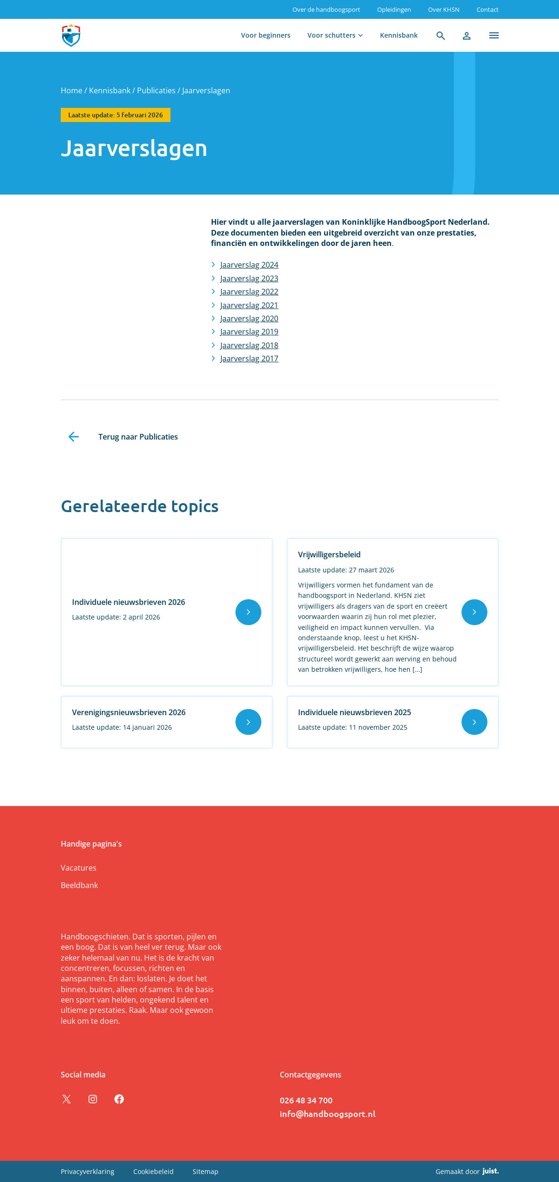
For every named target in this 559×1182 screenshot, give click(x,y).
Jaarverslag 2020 (249, 318)
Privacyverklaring (87, 1171)
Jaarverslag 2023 (249, 278)
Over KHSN (444, 9)
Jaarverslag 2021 (249, 305)
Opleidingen (394, 9)
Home (71, 90)
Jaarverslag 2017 (249, 358)
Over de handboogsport (326, 9)
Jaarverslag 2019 (249, 331)
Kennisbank (399, 35)
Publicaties (156, 90)
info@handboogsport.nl (327, 1113)
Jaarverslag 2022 (249, 291)
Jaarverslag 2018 (249, 345)
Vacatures (79, 868)
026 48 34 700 (306, 1099)
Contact (488, 9)
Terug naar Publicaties (138, 437)
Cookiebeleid (153, 1171)
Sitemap (206, 1171)
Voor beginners (266, 35)
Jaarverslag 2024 (249, 265)
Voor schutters (332, 35)
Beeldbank (79, 885)
